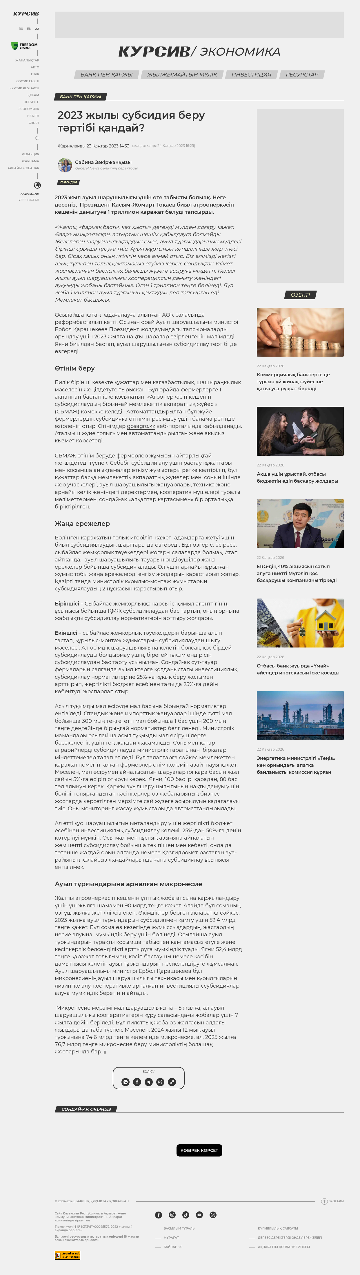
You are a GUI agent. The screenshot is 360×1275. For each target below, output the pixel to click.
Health (33, 116)
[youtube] (199, 1215)
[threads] (213, 1215)
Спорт (34, 123)
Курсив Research (24, 88)
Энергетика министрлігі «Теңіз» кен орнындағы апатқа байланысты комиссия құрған (296, 765)
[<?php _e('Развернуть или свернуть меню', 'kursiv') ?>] (37, 185)
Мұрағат (171, 1238)
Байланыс (173, 1247)
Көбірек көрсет (199, 1150)
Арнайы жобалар (23, 168)
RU (21, 29)
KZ (37, 29)
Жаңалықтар (27, 60)
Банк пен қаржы (106, 75)
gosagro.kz (141, 426)
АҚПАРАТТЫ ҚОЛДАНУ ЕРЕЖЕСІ (284, 1247)
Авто (35, 67)
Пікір (35, 74)
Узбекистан (29, 200)
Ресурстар (302, 75)
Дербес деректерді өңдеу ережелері (290, 1238)
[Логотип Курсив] (26, 14)
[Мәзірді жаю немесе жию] (37, 138)
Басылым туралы (179, 1228)
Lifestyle (31, 102)
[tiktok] (185, 1215)
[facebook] (158, 1215)
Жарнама (30, 161)
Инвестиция (251, 75)
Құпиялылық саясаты (278, 1228)
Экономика (29, 109)
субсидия (68, 182)
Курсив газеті (27, 81)
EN (29, 29)
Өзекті (300, 295)
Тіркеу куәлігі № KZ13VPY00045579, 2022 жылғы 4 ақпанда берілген (93, 1228)
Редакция (30, 154)
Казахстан (29, 194)
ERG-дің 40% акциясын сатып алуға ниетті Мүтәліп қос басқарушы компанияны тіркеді (297, 573)
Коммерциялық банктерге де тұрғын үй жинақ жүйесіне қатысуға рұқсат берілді (293, 381)
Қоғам (33, 95)
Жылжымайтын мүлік (182, 75)
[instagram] (172, 1215)
